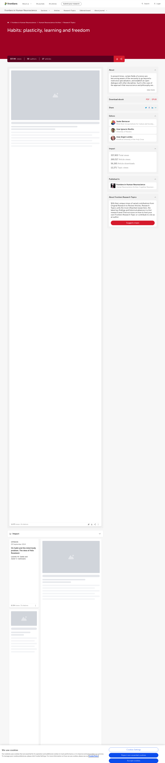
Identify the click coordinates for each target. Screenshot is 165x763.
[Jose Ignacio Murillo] (133, 130)
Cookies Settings (133, 750)
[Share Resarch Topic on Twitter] (146, 108)
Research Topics (69, 23)
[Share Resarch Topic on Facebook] (149, 108)
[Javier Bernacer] (133, 122)
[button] (31, 59)
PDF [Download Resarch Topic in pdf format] (147, 99)
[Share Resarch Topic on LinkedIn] (152, 108)
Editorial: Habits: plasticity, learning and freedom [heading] (42, 79)
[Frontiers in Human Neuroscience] (133, 185)
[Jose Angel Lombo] (133, 138)
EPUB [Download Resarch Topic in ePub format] (154, 99)
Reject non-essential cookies (133, 756)
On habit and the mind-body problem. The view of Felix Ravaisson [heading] (23, 550)
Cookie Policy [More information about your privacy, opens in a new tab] (93, 757)
